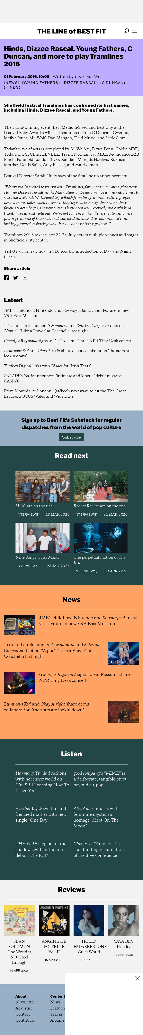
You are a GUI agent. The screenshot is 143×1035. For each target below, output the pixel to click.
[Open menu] (134, 31)
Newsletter (25, 1002)
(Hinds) (12, 87)
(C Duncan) (112, 82)
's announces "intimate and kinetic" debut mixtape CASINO (63, 378)
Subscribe (71, 437)
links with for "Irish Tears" (47, 366)
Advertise (24, 1008)
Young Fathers (97, 110)
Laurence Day (88, 77)
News (11, 82)
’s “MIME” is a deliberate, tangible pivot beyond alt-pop (100, 779)
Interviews (27, 514)
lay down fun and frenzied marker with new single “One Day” (41, 814)
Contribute (25, 1020)
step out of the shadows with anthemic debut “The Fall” (40, 850)
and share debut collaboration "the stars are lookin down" (67, 353)
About (21, 996)
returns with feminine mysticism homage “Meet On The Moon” (96, 817)
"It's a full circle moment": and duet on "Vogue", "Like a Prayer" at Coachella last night (64, 328)
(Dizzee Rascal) (80, 82)
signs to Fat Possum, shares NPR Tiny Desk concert (68, 341)
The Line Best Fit (71, 31)
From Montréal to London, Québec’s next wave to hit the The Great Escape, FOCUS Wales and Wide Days (65, 394)
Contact (22, 1014)
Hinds (31, 110)
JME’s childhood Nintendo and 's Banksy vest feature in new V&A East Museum (66, 313)
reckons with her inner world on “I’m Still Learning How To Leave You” (42, 782)
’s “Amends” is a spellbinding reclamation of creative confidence (99, 850)
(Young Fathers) (41, 82)
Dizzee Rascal (55, 110)
